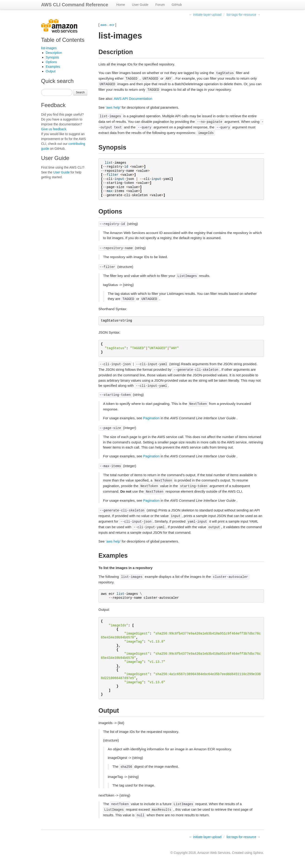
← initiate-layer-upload (205, 14)
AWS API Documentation (133, 99)
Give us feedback (53, 129)
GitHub (177, 5)
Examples (53, 66)
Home (120, 5)
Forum (160, 5)
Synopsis (52, 57)
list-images (49, 48)
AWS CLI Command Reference (74, 4)
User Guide (140, 5)
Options (51, 62)
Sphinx (258, 853)
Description (54, 53)
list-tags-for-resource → (243, 14)
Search (80, 92)
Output (50, 71)
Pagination (151, 418)
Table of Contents (62, 40)
